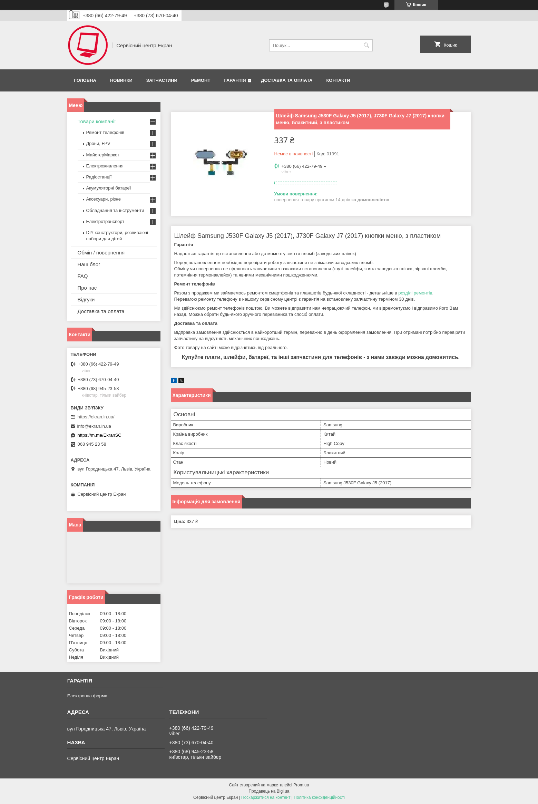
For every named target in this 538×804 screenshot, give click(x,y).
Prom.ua (301, 785)
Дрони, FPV (98, 143)
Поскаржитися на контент (265, 797)
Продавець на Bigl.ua (268, 791)
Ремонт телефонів (105, 132)
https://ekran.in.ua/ (96, 416)
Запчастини (161, 80)
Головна (85, 80)
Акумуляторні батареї (108, 188)
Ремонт (201, 80)
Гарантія (235, 80)
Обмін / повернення (101, 252)
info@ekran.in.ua (94, 426)
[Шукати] (367, 45)
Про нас (87, 288)
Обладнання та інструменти (115, 210)
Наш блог (89, 264)
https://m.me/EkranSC (99, 435)
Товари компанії (97, 121)
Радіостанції (99, 177)
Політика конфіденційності (319, 797)
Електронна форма (87, 695)
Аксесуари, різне (103, 199)
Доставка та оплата (286, 80)
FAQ (83, 276)
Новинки (121, 80)
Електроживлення (105, 165)
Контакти (338, 80)
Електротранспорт (105, 221)
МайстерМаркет (102, 154)
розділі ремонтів (415, 293)
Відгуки (86, 299)
